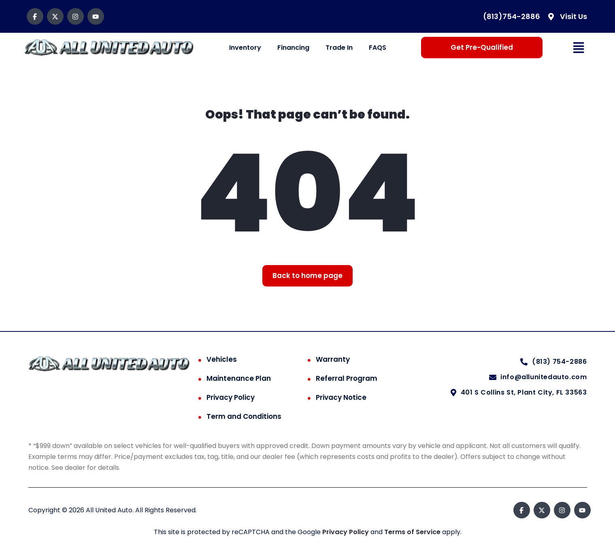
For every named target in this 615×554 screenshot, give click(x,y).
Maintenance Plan (238, 378)
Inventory (245, 47)
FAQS (377, 47)
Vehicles (221, 359)
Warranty (333, 359)
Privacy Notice (341, 397)
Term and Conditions (243, 416)
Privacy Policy (230, 397)
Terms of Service (413, 532)
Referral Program (346, 378)
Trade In (339, 47)
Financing (293, 47)
